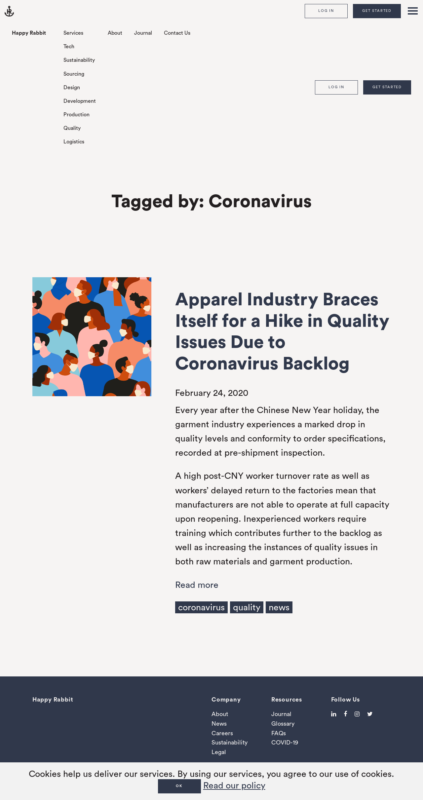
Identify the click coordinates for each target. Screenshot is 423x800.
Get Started (377, 11)
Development (79, 101)
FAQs (278, 733)
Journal (143, 33)
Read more (196, 585)
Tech (68, 46)
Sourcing (73, 74)
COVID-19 (284, 742)
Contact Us (177, 33)
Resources (286, 700)
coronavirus (201, 607)
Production (76, 114)
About (115, 33)
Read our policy (234, 785)
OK (179, 786)
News (219, 724)
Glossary (282, 724)
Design (71, 87)
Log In (326, 11)
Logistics (73, 141)
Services (73, 33)
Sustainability (79, 60)
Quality (72, 128)
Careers (222, 733)
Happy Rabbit (29, 33)
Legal (219, 752)
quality (246, 607)
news (279, 607)
